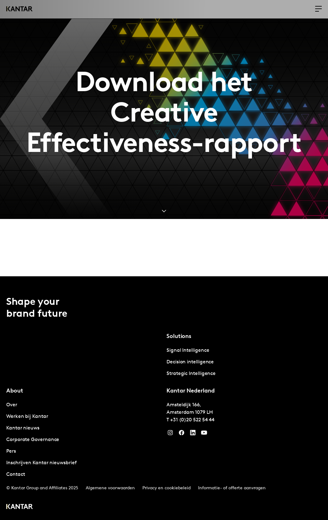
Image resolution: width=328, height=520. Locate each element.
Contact (15, 474)
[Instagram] (170, 434)
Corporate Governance (32, 439)
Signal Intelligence (188, 350)
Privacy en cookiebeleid (166, 488)
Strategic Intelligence (191, 373)
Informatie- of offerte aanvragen (232, 488)
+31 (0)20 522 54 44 (192, 420)
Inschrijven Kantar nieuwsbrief (41, 462)
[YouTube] (193, 434)
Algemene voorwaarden (110, 488)
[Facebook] (181, 434)
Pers (11, 451)
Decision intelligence (190, 362)
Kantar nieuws (22, 428)
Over (11, 405)
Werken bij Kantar (27, 416)
